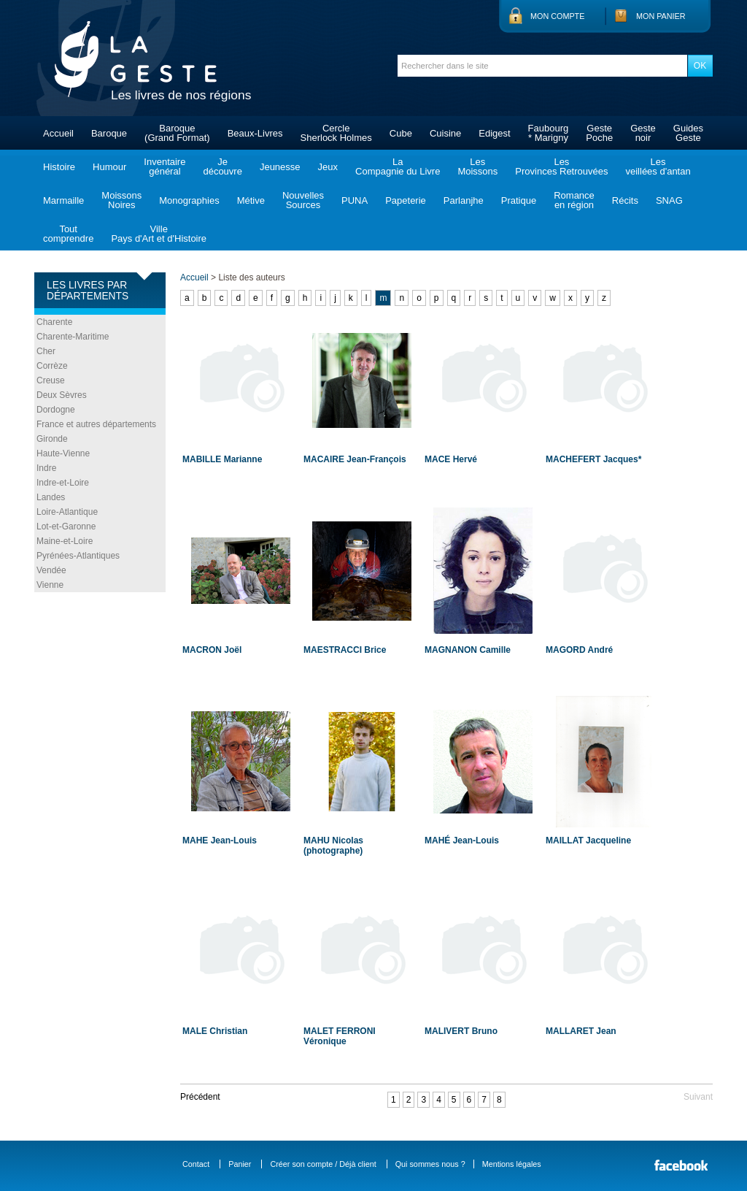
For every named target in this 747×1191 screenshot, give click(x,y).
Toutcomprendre (68, 233)
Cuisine (445, 133)
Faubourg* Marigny (548, 133)
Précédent (200, 1097)
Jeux (328, 166)
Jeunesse (280, 166)
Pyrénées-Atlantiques (78, 556)
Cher (45, 351)
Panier (239, 1164)
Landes (50, 497)
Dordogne (55, 410)
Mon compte (557, 16)
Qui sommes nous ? (430, 1164)
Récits (625, 200)
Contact (195, 1164)
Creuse (50, 380)
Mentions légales (511, 1164)
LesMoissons (477, 166)
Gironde (52, 439)
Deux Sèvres (61, 395)
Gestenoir (643, 133)
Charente (54, 322)
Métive (251, 200)
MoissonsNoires (121, 200)
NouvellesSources (303, 200)
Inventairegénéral (164, 166)
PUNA (354, 200)
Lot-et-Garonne (66, 526)
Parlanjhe (464, 200)
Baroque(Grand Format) (177, 133)
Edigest (494, 133)
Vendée (51, 570)
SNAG (669, 200)
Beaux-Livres (255, 133)
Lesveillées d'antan (657, 166)
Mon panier (661, 16)
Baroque (109, 133)
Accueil (58, 133)
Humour (109, 166)
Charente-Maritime (72, 337)
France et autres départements (96, 424)
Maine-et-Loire (64, 541)
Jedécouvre (222, 166)
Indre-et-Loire (62, 483)
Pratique (518, 200)
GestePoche (599, 133)
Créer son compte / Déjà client (323, 1164)
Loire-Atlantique (67, 512)
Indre (46, 468)
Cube (401, 133)
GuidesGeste (688, 133)
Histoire (59, 166)
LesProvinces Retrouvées (561, 166)
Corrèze (52, 366)
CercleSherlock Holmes (336, 133)
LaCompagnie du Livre (397, 166)
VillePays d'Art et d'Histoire (158, 233)
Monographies (189, 200)
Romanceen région (574, 200)
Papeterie (405, 200)
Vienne (49, 585)
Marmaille (63, 200)
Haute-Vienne (63, 453)
